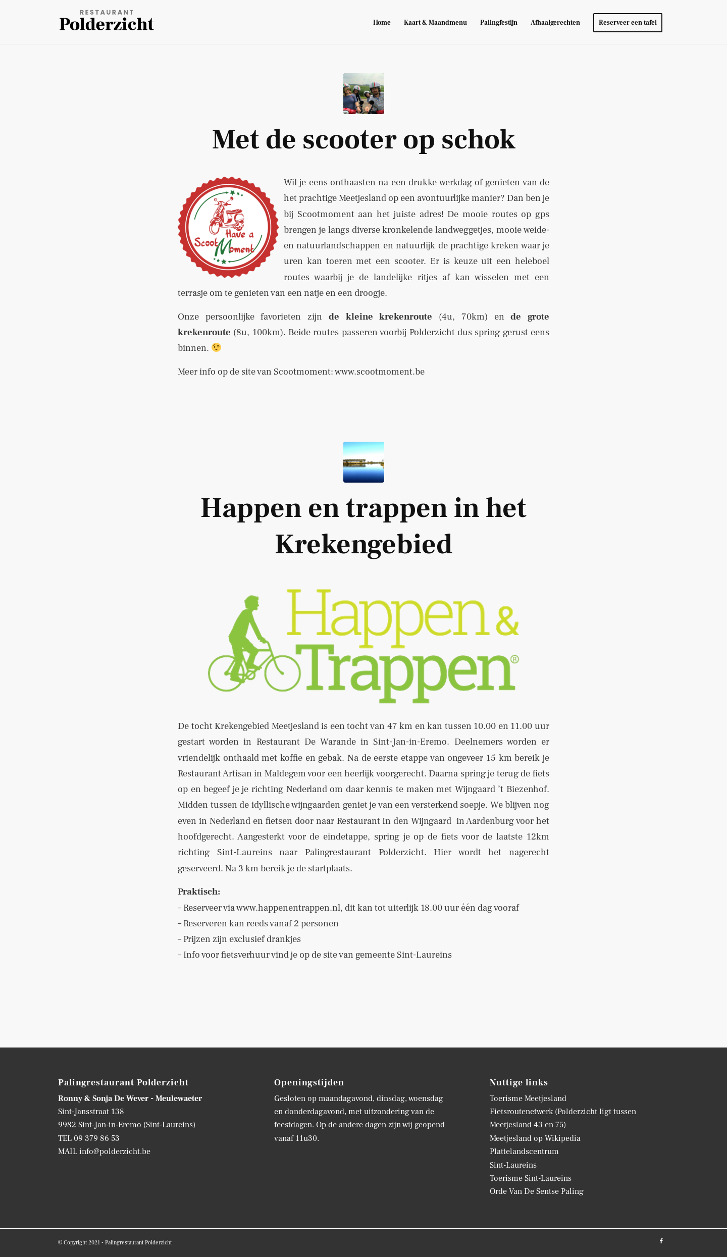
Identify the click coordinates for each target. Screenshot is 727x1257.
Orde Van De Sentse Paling (537, 1191)
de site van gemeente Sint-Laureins (381, 955)
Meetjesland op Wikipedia (535, 1138)
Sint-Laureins (513, 1165)
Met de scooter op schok (363, 140)
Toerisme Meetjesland (528, 1098)
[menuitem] (382, 23)
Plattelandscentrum (524, 1151)
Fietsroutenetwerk (521, 1112)
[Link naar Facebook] (661, 1241)
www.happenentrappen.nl (288, 908)
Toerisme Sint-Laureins (531, 1178)
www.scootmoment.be (380, 371)
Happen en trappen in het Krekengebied (363, 526)
